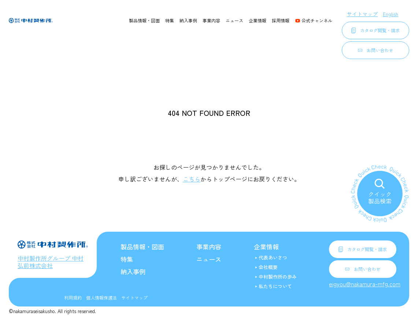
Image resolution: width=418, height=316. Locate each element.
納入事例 (188, 20)
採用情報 (280, 20)
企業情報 (257, 20)
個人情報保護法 (101, 297)
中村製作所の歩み (278, 276)
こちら (191, 178)
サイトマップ (362, 14)
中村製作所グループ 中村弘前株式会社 (51, 261)
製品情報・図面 (144, 20)
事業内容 (211, 20)
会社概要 (268, 267)
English (390, 14)
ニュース (234, 20)
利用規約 (73, 297)
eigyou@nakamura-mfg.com (364, 283)
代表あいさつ (273, 257)
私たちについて (275, 286)
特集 (169, 20)
